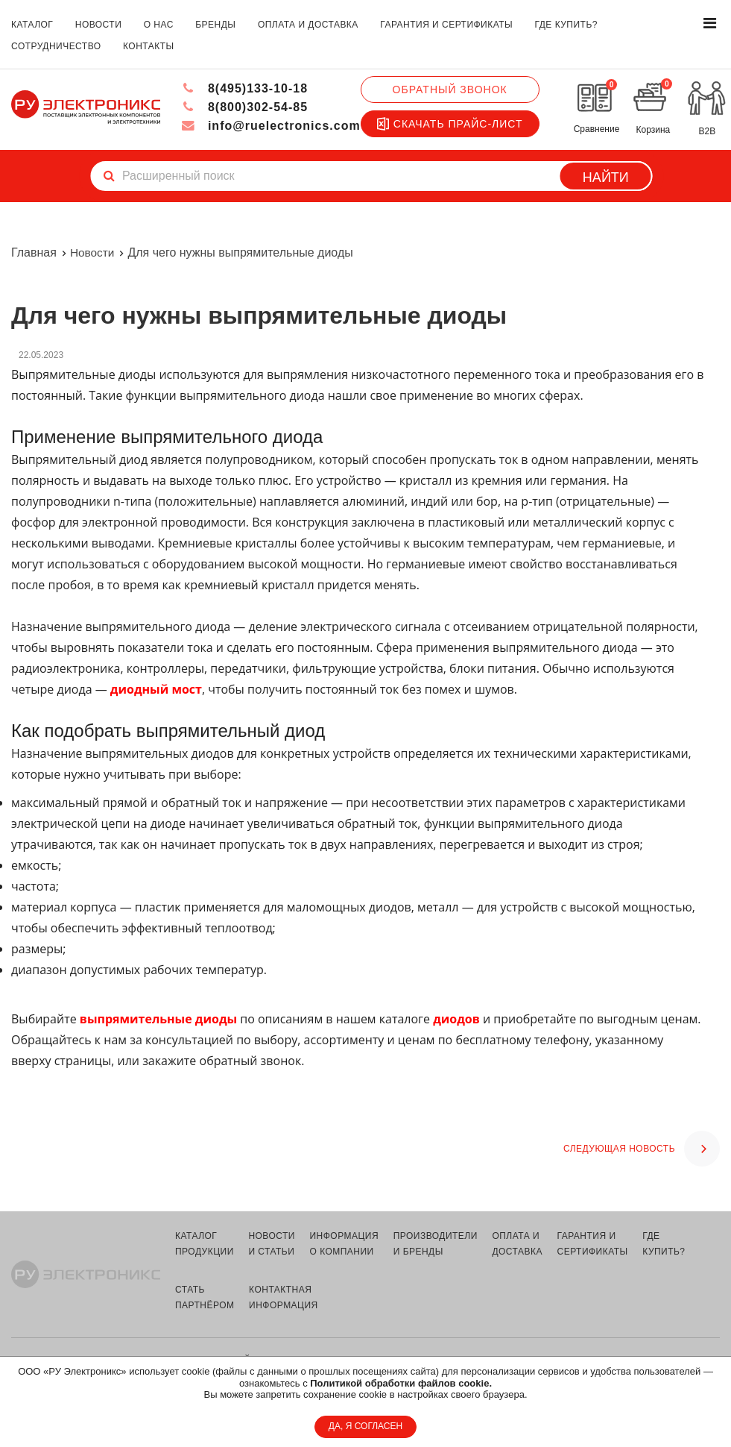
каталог (32, 24)
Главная (34, 252)
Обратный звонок (449, 89)
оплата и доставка (308, 24)
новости (98, 24)
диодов (456, 1019)
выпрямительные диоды (158, 1019)
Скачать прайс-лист (449, 124)
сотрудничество (56, 46)
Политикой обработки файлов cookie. (401, 1383)
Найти (606, 177)
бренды (215, 24)
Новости (93, 252)
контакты (148, 46)
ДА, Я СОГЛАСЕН (365, 1426)
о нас (159, 24)
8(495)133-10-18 (245, 88)
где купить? (566, 24)
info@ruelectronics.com (271, 125)
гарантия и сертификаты (446, 24)
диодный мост (156, 689)
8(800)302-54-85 (245, 107)
